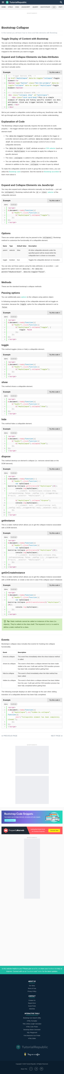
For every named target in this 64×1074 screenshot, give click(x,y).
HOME (3, 7)
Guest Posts (32, 1006)
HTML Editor (32, 1038)
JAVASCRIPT (25, 7)
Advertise (32, 1009)
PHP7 (60, 7)
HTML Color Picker (32, 1027)
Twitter (39, 971)
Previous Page (10, 736)
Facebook (30, 971)
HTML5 (10, 7)
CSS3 (17, 7)
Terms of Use (32, 988)
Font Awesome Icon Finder (32, 1035)
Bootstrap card (14, 172)
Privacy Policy (32, 991)
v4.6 (54, 7)
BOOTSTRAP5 (45, 7)
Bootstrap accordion (51, 172)
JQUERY (35, 7)
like (36, 968)
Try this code (54, 72)
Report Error (32, 1003)
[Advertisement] (32, 18)
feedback (51, 968)
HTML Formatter (32, 1021)
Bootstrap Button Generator (32, 1029)
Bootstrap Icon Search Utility (32, 1018)
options (23, 297)
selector (51, 192)
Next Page (56, 736)
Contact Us (31, 1000)
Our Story (32, 985)
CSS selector (50, 148)
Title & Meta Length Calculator (32, 1024)
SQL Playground (32, 1032)
